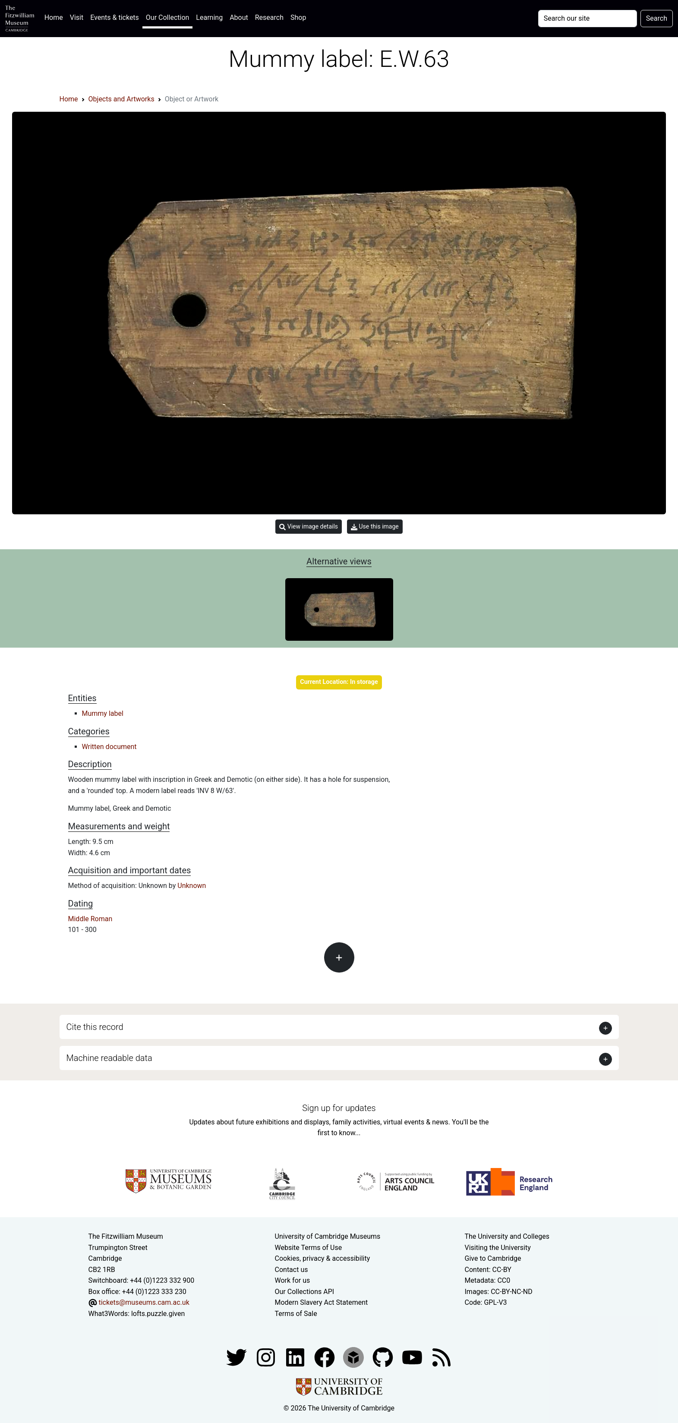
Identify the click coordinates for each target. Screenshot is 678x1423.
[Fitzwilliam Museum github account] (383, 1357)
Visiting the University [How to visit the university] (498, 1248)
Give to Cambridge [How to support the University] (493, 1258)
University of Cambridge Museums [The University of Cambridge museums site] (328, 1236)
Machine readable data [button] (109, 1058)
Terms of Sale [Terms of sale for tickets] (296, 1314)
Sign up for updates (338, 1108)
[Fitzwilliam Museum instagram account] (266, 1357)
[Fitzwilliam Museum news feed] (441, 1357)
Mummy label (102, 713)
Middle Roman (90, 919)
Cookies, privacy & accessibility (322, 1258)
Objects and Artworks (121, 99)
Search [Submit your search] (656, 18)
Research (269, 17)
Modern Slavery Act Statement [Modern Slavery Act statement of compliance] (321, 1302)
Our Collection (167, 17)
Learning (209, 17)
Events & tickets (114, 17)
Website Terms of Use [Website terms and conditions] (308, 1248)
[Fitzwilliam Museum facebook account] (296, 1357)
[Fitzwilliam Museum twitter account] (237, 1357)
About (239, 17)
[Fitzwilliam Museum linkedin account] (325, 1357)
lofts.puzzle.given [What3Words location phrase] (158, 1314)
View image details (308, 526)
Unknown (191, 886)
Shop (298, 17)
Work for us (292, 1280)
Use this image (375, 526)
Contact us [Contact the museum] (291, 1270)
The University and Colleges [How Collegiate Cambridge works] (507, 1236)
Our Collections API (304, 1292)
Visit (76, 17)
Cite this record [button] (94, 1027)
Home (55, 17)
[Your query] (587, 18)
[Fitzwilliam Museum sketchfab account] (354, 1357)
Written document (109, 747)
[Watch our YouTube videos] (413, 1357)
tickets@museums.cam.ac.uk (143, 1302)
